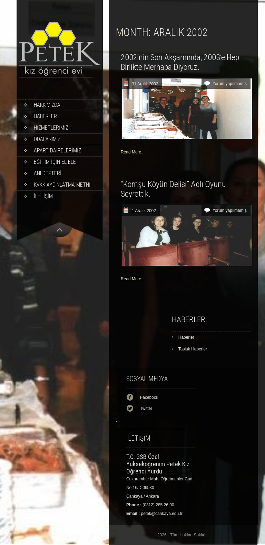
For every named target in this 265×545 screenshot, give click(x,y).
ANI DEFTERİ (47, 173)
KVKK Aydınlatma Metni (62, 184)
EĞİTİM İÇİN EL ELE (55, 162)
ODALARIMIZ (47, 139)
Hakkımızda (47, 105)
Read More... (133, 152)
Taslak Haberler (192, 349)
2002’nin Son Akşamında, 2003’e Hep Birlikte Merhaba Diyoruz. (180, 62)
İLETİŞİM (43, 196)
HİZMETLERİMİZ (51, 127)
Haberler (45, 116)
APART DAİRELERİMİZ (57, 150)
